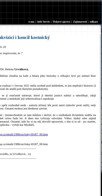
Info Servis (43, 21)
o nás (32, 21)
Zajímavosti (80, 21)
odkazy (94, 21)
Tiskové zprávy (61, 21)
